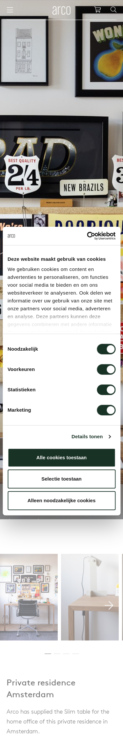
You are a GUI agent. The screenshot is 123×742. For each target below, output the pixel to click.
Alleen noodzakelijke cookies (62, 500)
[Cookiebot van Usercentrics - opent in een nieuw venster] (87, 236)
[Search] (113, 10)
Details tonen (87, 436)
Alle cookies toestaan (61, 457)
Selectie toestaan (61, 479)
